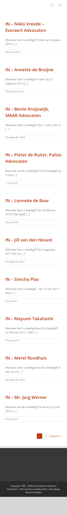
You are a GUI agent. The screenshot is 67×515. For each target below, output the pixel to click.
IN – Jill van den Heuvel (28, 240)
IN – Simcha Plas (22, 279)
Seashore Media (33, 492)
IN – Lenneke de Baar (27, 200)
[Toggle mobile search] (52, 5)
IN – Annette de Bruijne (29, 69)
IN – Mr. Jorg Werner (26, 397)
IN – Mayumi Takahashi (29, 318)
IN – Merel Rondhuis (26, 358)
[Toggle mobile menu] (60, 5)
